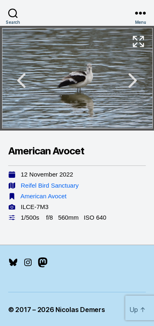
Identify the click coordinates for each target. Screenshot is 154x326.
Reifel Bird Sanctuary (50, 185)
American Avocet (44, 196)
